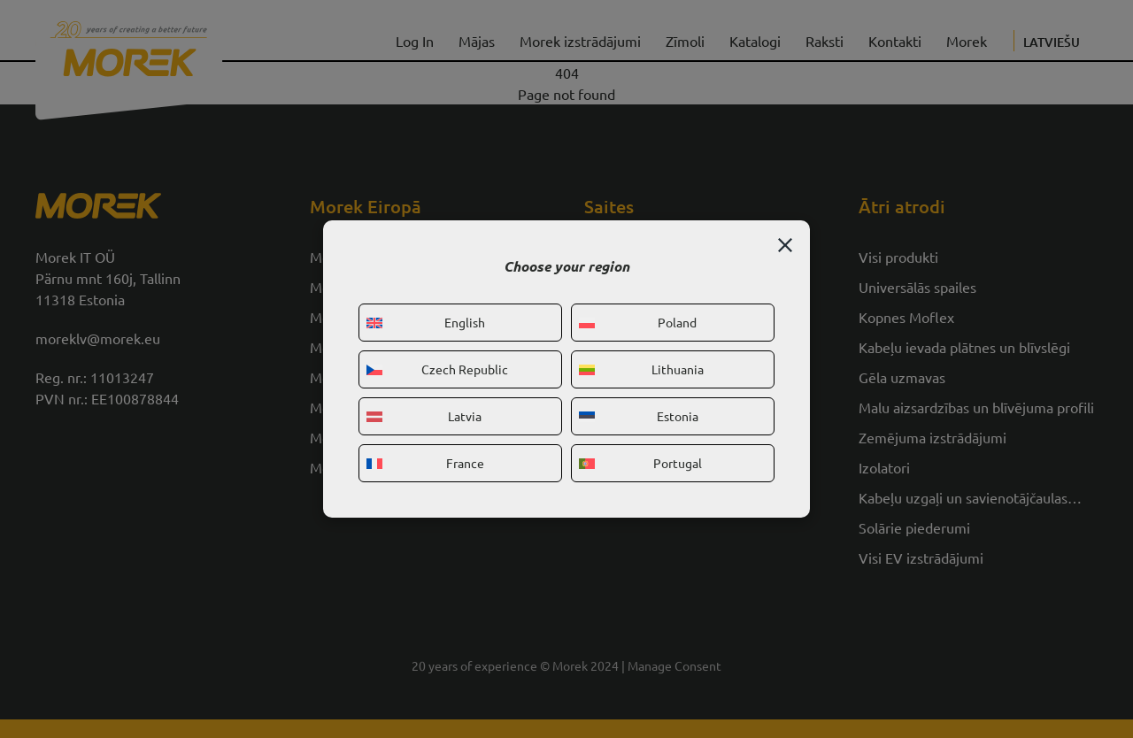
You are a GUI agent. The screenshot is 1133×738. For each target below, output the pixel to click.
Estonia (638, 416)
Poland (638, 322)
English (425, 322)
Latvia (424, 416)
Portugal (640, 463)
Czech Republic (437, 369)
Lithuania (641, 369)
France (425, 463)
